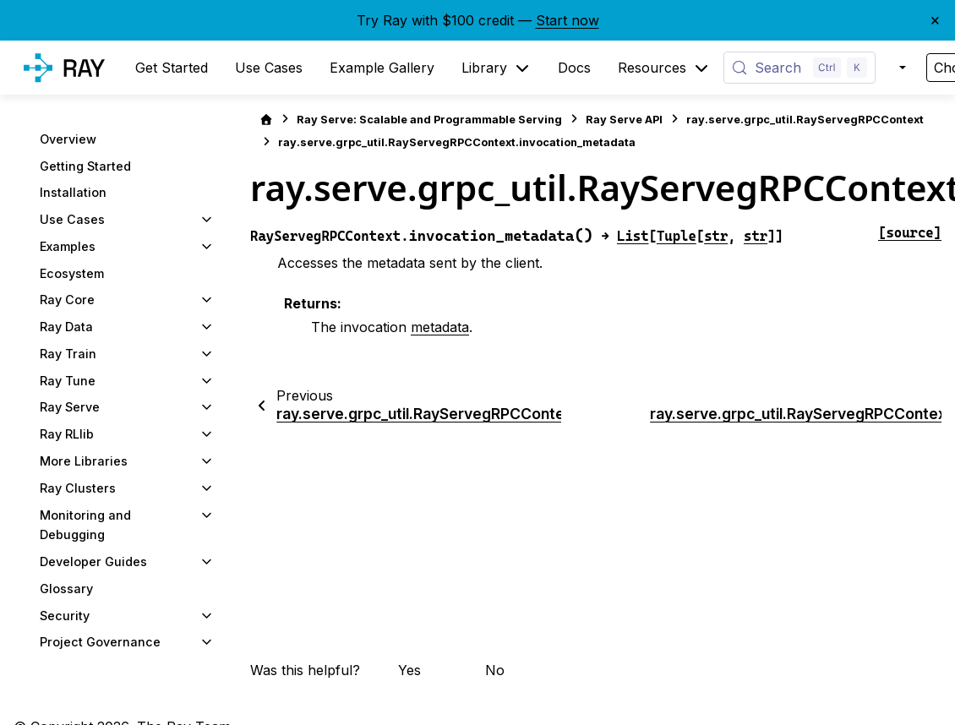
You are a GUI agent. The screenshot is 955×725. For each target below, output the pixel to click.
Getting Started (85, 166)
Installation (73, 192)
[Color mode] (901, 67)
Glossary (66, 588)
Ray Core (67, 299)
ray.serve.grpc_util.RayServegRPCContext (805, 119)
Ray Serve (70, 407)
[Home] (266, 119)
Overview (68, 139)
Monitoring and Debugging (85, 525)
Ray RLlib (67, 434)
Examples (68, 246)
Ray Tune (68, 380)
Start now (567, 20)
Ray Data (66, 326)
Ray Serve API (624, 119)
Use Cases (72, 219)
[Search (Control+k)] (799, 68)
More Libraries (84, 461)
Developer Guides (93, 561)
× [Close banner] (935, 19)
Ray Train (68, 353)
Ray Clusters (78, 488)
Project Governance (100, 642)
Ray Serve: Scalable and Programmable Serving (429, 119)
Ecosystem (72, 273)
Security (65, 615)
